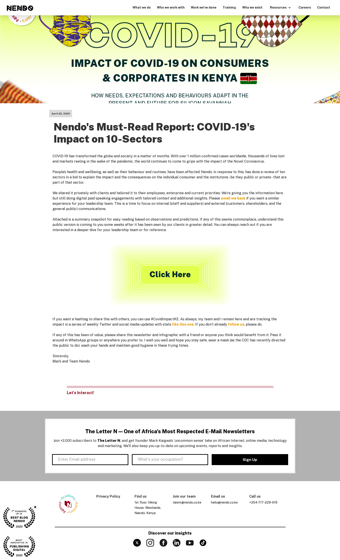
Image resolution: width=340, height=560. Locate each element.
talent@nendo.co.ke (187, 502)
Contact (323, 7)
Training (229, 7)
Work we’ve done (203, 7)
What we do (142, 7)
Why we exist (252, 7)
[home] (20, 8)
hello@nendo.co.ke (224, 502)
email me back (233, 198)
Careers (304, 7)
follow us (236, 324)
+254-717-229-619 (263, 502)
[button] (280, 7)
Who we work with (171, 7)
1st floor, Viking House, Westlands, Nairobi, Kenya (148, 507)
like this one (183, 324)
